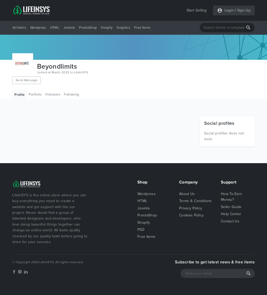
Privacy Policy (190, 208)
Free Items (142, 28)
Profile (19, 95)
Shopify (106, 28)
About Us (187, 194)
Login (229, 10)
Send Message (27, 80)
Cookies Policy (191, 215)
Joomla (69, 28)
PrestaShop (88, 28)
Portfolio (35, 94)
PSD (140, 229)
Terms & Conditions (195, 201)
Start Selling (197, 10)
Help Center (231, 214)
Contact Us (230, 221)
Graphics (123, 28)
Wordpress (38, 28)
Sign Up (244, 10)
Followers (52, 94)
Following (71, 94)
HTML (54, 28)
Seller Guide (231, 207)
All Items (19, 28)
